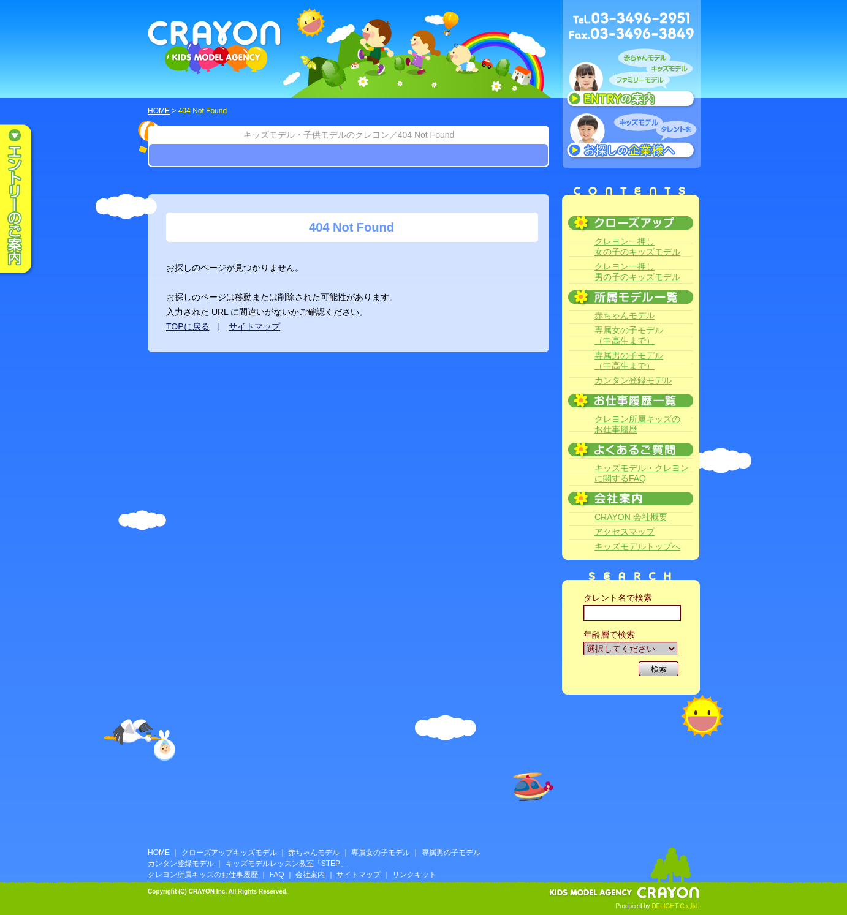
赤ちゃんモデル (624, 315)
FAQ (277, 874)
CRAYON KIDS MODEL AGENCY (215, 47)
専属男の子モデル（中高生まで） (628, 360)
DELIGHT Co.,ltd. (675, 906)
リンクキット (414, 874)
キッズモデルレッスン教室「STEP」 (287, 863)
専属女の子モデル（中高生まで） (628, 335)
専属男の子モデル (451, 852)
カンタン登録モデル (633, 380)
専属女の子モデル (380, 852)
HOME (159, 111)
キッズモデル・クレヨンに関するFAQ (641, 473)
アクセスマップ (624, 532)
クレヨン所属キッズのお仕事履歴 (637, 424)
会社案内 (311, 874)
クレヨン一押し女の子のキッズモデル (637, 246)
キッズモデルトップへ (637, 546)
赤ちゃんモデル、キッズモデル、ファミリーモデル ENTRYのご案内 (632, 80)
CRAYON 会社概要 (630, 517)
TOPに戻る (188, 326)
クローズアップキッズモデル (229, 852)
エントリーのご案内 (24, 199)
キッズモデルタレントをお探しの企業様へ (632, 137)
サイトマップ (254, 326)
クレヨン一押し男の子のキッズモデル (637, 272)
